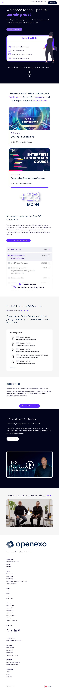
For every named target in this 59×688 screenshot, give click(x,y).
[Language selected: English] (50, 686)
